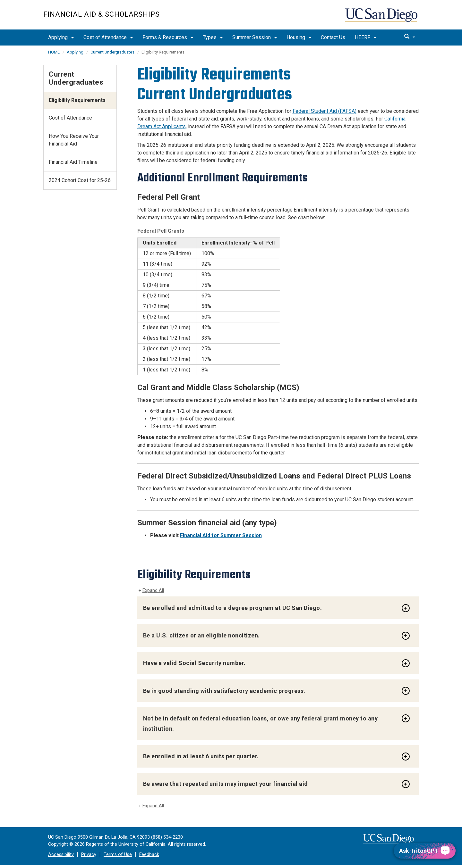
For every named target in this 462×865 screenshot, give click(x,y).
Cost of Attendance (108, 37)
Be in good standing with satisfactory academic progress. (224, 690)
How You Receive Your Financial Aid (74, 140)
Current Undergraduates (112, 52)
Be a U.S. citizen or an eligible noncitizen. (201, 635)
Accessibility (61, 854)
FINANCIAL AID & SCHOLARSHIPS (101, 14)
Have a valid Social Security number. (194, 663)
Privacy (88, 854)
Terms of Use (118, 854)
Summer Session (254, 37)
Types (213, 37)
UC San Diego (382, 18)
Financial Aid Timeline (73, 162)
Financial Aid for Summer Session (221, 535)
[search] (410, 36)
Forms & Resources (167, 37)
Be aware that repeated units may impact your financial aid (225, 783)
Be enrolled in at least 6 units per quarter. (201, 756)
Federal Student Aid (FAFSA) (324, 111)
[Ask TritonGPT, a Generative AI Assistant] (425, 851)
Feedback (149, 854)
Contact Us (333, 37)
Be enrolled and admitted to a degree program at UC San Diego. (232, 607)
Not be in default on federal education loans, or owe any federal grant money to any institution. (260, 723)
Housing (299, 37)
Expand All (153, 590)
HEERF (365, 37)
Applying (61, 37)
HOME (54, 52)
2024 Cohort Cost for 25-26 (80, 180)
